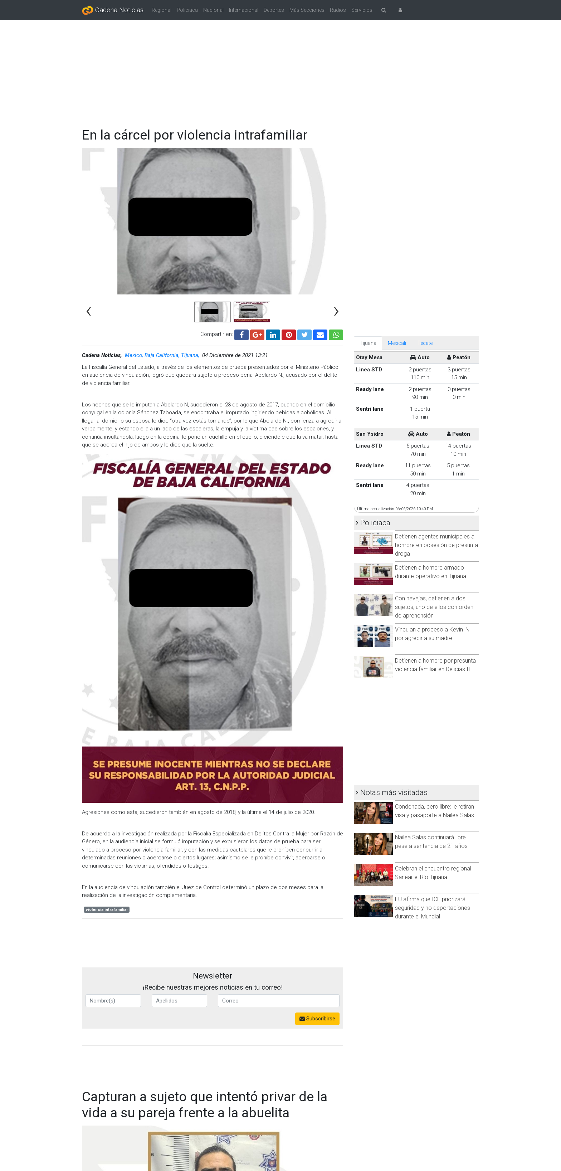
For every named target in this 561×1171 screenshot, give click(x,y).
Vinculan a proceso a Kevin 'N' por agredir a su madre (432, 633)
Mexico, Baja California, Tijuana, (163, 355)
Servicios (361, 10)
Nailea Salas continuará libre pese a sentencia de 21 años (431, 841)
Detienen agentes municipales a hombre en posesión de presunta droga (436, 545)
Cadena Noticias (112, 10)
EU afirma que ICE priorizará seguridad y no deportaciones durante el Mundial (432, 908)
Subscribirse (317, 1018)
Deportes (274, 10)
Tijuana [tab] (368, 343)
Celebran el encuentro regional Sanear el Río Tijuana (433, 872)
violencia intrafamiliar (107, 909)
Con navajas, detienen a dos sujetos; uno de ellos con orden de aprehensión (434, 607)
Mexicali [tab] (397, 343)
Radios (338, 10)
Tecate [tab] (425, 343)
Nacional (213, 10)
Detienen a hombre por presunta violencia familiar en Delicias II (435, 665)
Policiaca (187, 10)
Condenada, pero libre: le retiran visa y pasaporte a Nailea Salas (434, 811)
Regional (161, 10)
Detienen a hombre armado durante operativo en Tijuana (430, 572)
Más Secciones (307, 10)
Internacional (243, 10)
